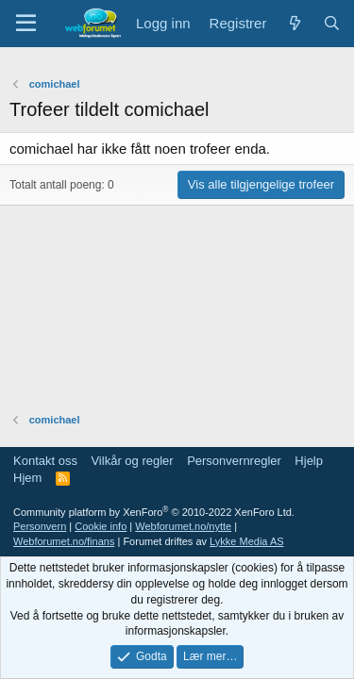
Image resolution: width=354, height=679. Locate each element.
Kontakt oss (45, 461)
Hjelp (309, 461)
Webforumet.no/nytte (183, 526)
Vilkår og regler (132, 461)
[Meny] (26, 23)
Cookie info (100, 526)
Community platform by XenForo (154, 512)
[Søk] (331, 23)
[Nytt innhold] (294, 23)
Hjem (27, 478)
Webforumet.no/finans (63, 541)
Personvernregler (234, 461)
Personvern (39, 526)
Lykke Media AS (246, 541)
